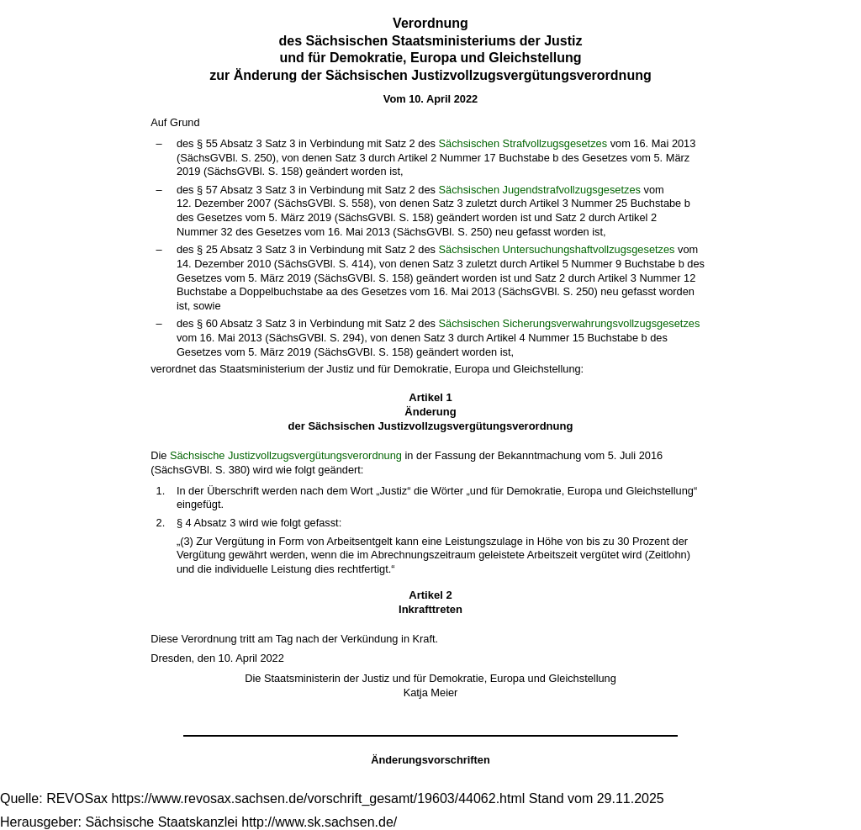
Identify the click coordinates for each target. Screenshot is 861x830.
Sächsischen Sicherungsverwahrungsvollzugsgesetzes (569, 323)
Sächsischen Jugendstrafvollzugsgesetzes (539, 189)
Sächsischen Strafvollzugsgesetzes (522, 143)
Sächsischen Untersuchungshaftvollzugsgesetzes (556, 249)
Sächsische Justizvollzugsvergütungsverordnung (286, 455)
